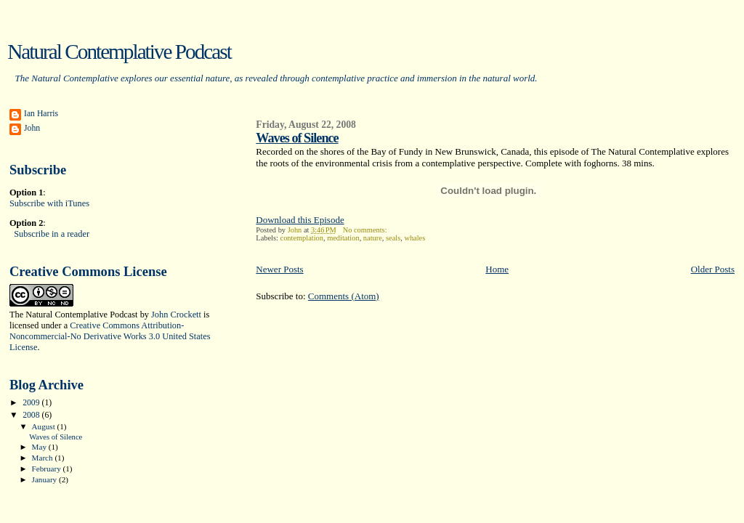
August (44, 426)
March (43, 457)
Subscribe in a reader (51, 234)
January (45, 479)
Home (497, 269)
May (40, 446)
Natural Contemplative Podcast (119, 51)
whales (414, 238)
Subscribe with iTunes (49, 203)
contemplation (301, 238)
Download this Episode (300, 219)
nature (372, 238)
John (32, 128)
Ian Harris (41, 113)
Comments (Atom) (343, 296)
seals (393, 238)
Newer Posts (279, 269)
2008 (32, 415)
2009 (32, 403)
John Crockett (176, 314)
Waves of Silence (297, 138)
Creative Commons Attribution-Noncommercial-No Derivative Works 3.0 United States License (109, 336)
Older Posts (713, 269)
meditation (343, 238)
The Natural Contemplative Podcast (73, 314)
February (47, 468)
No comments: (366, 230)
